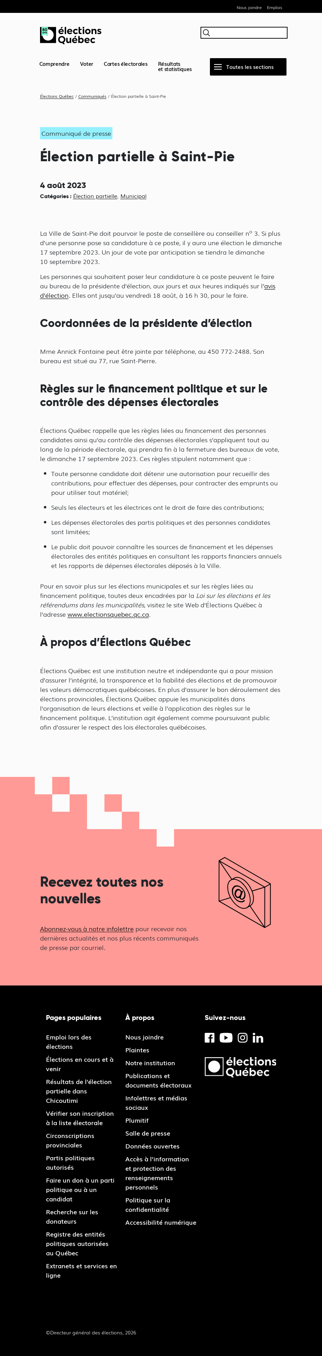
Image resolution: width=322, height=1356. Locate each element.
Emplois (274, 7)
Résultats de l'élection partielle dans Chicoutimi (79, 1091)
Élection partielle (95, 196)
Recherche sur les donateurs (72, 1216)
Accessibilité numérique (160, 1221)
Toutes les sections (250, 66)
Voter (87, 63)
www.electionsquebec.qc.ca (108, 613)
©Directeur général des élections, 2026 (91, 1332)
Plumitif (137, 1119)
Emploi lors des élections (69, 1041)
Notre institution (150, 1062)
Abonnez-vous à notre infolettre (87, 928)
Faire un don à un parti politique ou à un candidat (80, 1189)
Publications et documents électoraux (158, 1080)
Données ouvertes (152, 1145)
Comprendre (54, 63)
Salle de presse (147, 1132)
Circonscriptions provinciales (70, 1140)
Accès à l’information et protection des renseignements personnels (157, 1172)
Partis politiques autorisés (70, 1162)
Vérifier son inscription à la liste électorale (80, 1117)
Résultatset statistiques (175, 66)
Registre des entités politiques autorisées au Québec (77, 1243)
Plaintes (137, 1049)
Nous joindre (249, 7)
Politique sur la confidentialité (147, 1204)
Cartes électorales (126, 63)
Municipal (133, 196)
